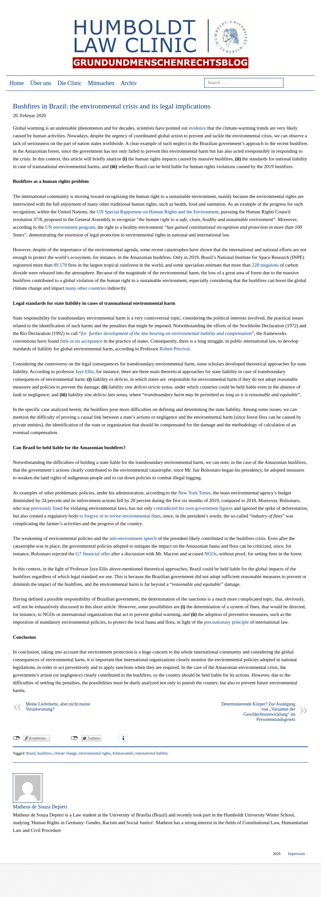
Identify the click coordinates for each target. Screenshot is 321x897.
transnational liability (151, 753)
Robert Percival (175, 348)
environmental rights (95, 753)
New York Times (194, 492)
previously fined (47, 508)
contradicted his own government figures (193, 508)
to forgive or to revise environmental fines (119, 515)
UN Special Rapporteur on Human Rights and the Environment (158, 211)
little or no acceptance (81, 341)
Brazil (30, 753)
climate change (65, 753)
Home (17, 83)
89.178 (60, 265)
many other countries (85, 288)
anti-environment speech (133, 538)
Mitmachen (101, 83)
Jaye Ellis (84, 371)
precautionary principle (226, 622)
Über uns (40, 83)
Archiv (129, 83)
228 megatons (265, 265)
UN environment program (70, 227)
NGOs (210, 553)
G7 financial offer (92, 553)
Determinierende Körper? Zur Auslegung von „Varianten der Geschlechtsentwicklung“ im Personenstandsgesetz (258, 712)
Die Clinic (70, 83)
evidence (197, 128)
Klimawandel (123, 753)
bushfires (45, 753)
